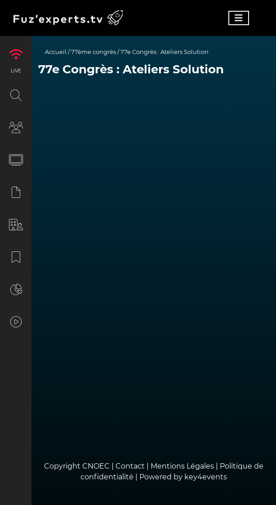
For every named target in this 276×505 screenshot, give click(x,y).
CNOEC (96, 466)
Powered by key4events (183, 477)
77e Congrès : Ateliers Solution (164, 51)
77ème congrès (93, 51)
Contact (131, 466)
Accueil (56, 51)
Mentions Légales (182, 466)
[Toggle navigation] (238, 18)
